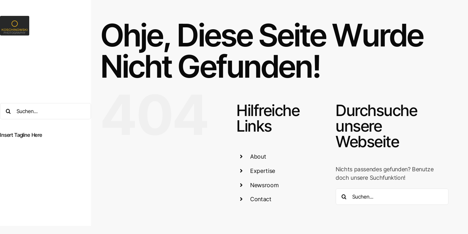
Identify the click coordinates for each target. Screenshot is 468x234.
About (258, 156)
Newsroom (264, 185)
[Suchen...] (45, 111)
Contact (260, 199)
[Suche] (8, 111)
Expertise (262, 170)
